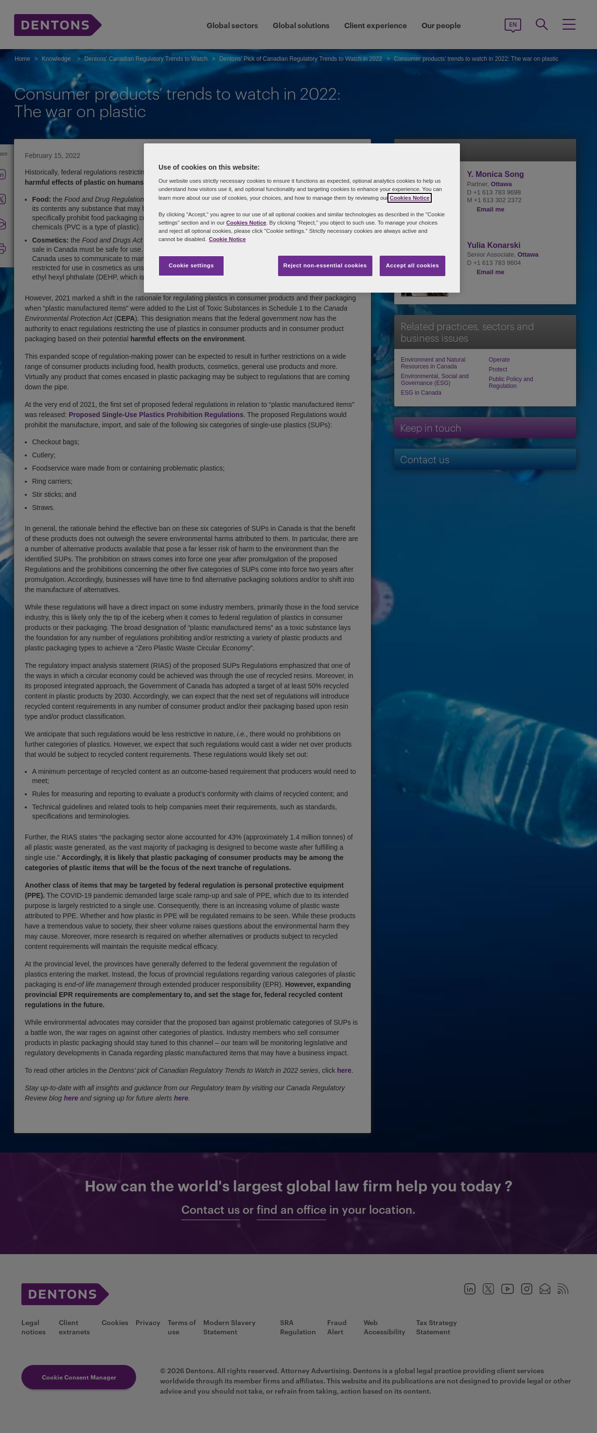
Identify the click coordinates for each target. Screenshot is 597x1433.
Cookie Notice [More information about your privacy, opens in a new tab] (227, 239)
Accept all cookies (412, 265)
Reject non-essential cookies (325, 265)
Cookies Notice (409, 198)
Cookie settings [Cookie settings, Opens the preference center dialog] (191, 265)
